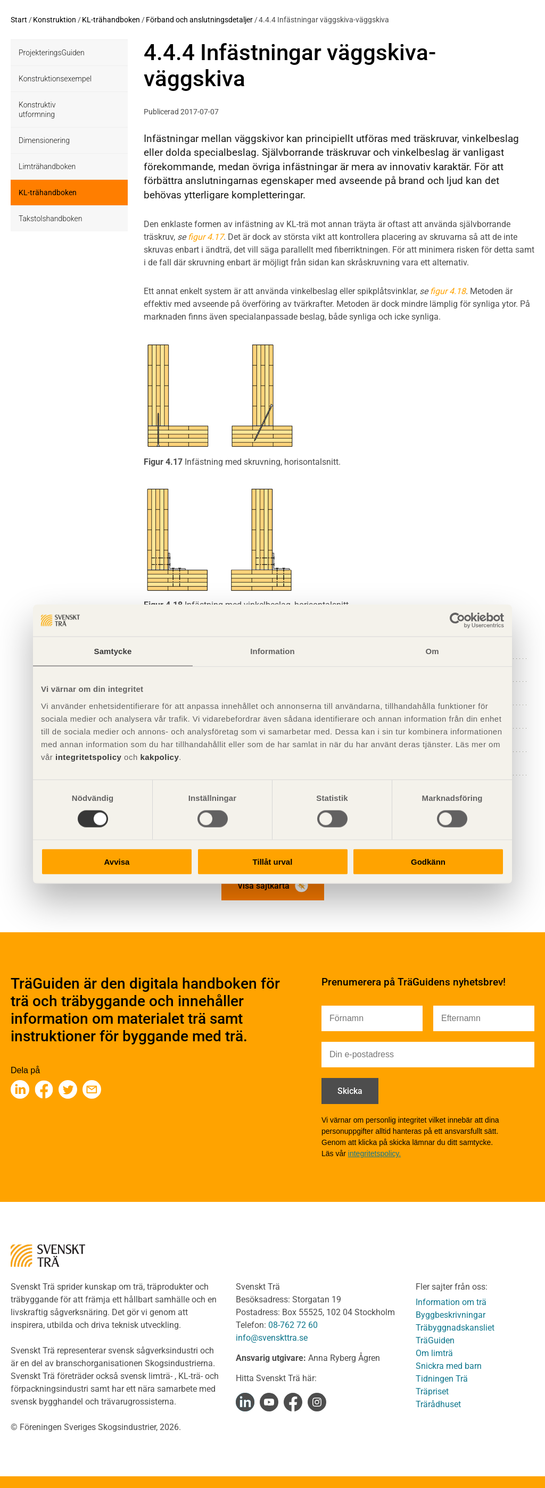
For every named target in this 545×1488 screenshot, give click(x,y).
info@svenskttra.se (272, 1338)
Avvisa (117, 861)
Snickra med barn (449, 1366)
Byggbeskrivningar (450, 1315)
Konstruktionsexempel (55, 78)
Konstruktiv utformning (37, 110)
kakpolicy (159, 756)
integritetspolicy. (374, 1153)
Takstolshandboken (50, 218)
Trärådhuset (438, 1404)
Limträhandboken (47, 166)
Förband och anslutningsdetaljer (199, 19)
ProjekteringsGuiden (52, 52)
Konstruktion (54, 19)
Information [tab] (272, 651)
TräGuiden (435, 1340)
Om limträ (434, 1353)
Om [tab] (432, 651)
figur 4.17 (206, 237)
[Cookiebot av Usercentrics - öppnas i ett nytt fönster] (457, 621)
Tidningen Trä (442, 1379)
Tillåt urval (273, 861)
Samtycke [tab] (113, 651)
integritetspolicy (87, 756)
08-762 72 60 (293, 1325)
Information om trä (451, 1302)
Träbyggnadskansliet (455, 1328)
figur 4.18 (448, 291)
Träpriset (432, 1391)
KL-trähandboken (111, 19)
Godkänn (428, 861)
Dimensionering (44, 140)
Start (19, 19)
